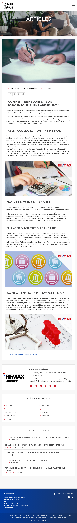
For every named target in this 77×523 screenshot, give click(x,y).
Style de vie (45, 416)
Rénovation (45, 412)
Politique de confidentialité (20, 517)
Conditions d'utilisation (39, 517)
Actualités (9, 416)
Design (7, 419)
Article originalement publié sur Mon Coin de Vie (24, 354)
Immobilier (44, 409)
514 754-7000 (13, 503)
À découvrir (10, 409)
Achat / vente (11, 412)
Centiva (43, 520)
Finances (13, 88)
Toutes (8, 405)
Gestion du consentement (57, 517)
